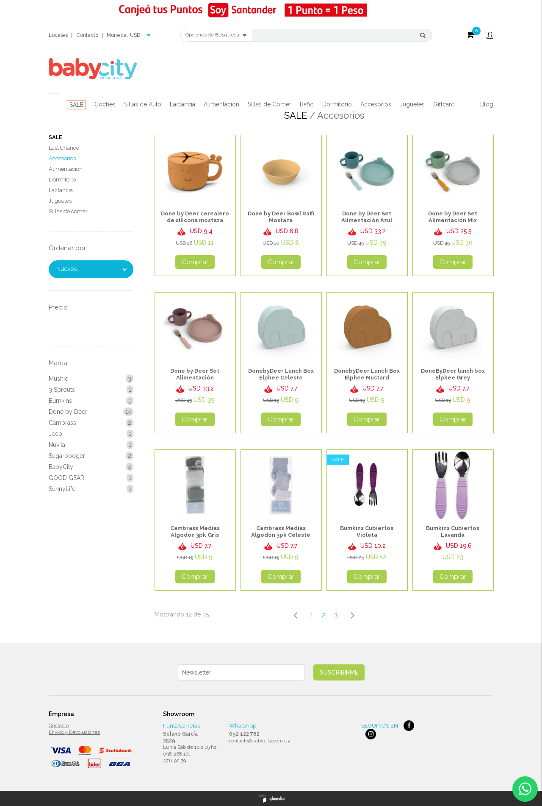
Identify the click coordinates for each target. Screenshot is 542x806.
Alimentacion (221, 104)
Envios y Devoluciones (74, 732)
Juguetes (412, 104)
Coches (105, 104)
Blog (486, 104)
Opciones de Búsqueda (215, 35)
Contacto (87, 35)
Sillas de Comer (269, 104)
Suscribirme (339, 672)
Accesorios (375, 104)
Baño (307, 104)
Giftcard (444, 104)
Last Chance (64, 148)
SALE (76, 104)
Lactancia (182, 104)
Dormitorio (337, 104)
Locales (58, 35)
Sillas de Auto (142, 104)
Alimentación (66, 169)
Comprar (195, 262)
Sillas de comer (68, 211)
